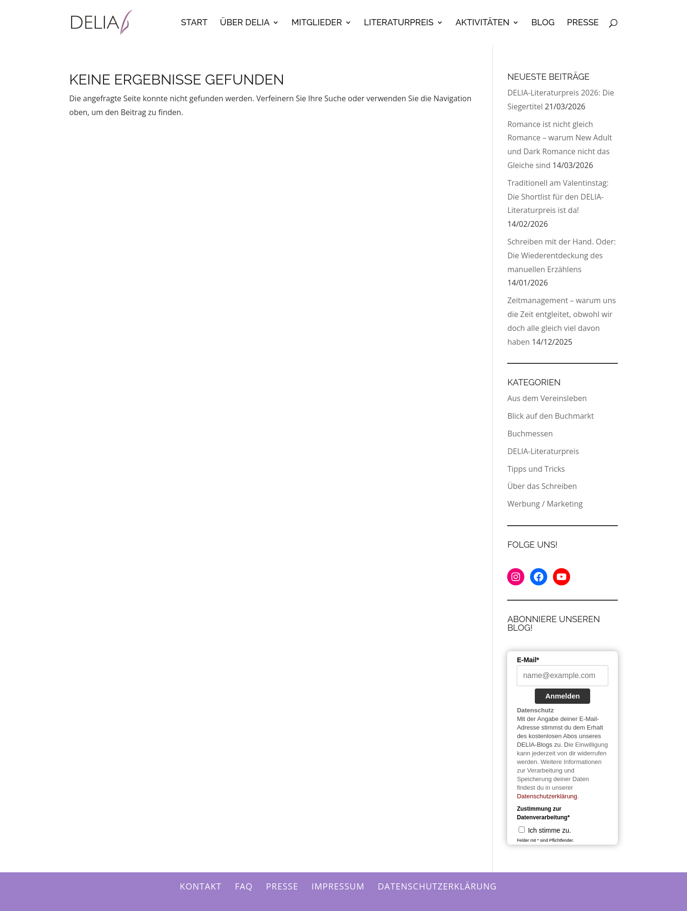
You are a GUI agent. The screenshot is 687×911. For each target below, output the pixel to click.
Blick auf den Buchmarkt (550, 416)
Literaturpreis (399, 23)
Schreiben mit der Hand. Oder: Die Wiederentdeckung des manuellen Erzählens (561, 255)
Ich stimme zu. (549, 830)
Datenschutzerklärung (547, 796)
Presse (583, 23)
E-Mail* (528, 660)
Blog (543, 23)
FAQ (244, 886)
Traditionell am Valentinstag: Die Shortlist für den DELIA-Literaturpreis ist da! (557, 197)
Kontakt (201, 886)
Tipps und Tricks (536, 469)
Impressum (338, 886)
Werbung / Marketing (545, 503)
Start (194, 23)
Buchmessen (529, 433)
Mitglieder (316, 23)
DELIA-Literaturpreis (543, 451)
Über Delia (245, 23)
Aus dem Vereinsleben (547, 398)
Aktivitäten (483, 23)
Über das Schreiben (542, 486)
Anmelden (562, 696)
